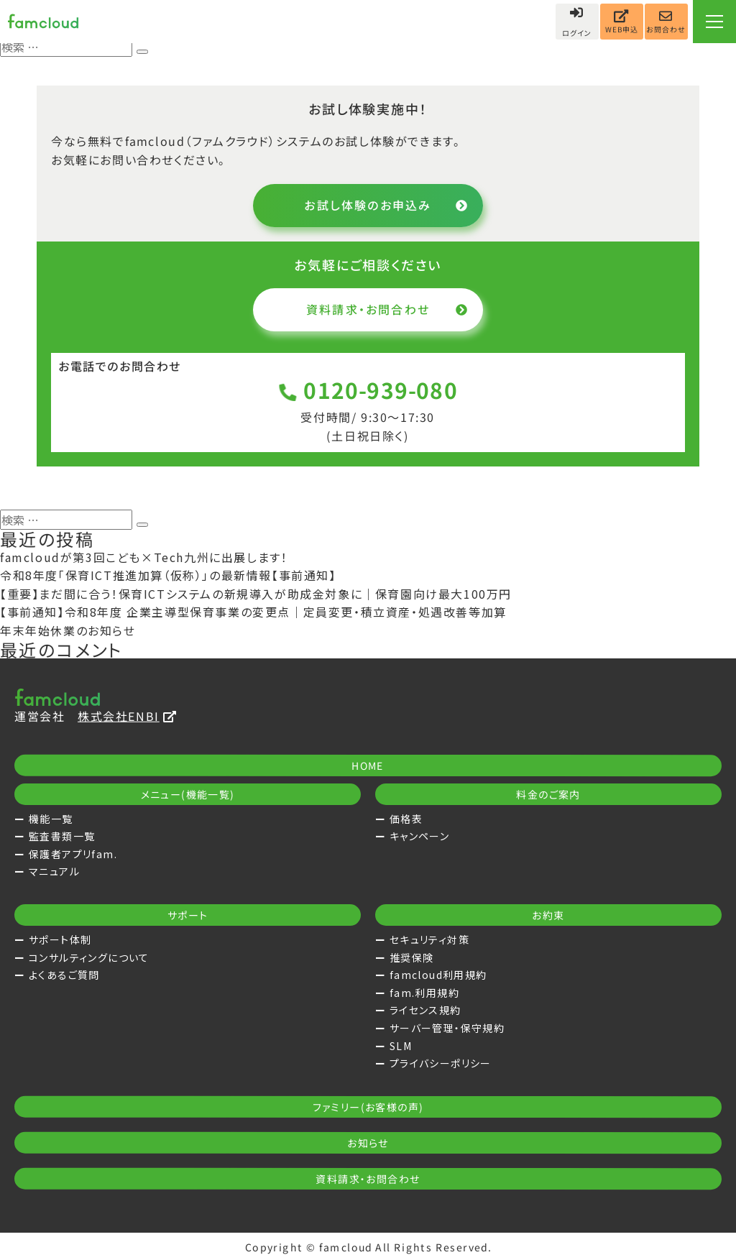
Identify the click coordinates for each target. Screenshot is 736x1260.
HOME (368, 765)
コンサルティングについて (89, 957)
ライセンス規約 (425, 1010)
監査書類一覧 (62, 836)
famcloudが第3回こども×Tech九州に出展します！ (144, 557)
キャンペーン (419, 836)
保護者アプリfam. (73, 854)
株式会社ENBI (127, 716)
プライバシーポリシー (441, 1063)
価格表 (406, 818)
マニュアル (54, 871)
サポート (187, 915)
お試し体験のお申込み (386, 204)
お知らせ (368, 1143)
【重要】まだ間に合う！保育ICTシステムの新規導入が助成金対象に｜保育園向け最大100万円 (256, 593)
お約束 (548, 915)
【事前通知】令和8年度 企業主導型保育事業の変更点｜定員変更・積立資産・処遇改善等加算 (253, 611)
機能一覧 (51, 818)
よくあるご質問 (64, 974)
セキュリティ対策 (429, 939)
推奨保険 (412, 957)
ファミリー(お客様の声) (368, 1107)
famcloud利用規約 (438, 974)
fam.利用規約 (424, 992)
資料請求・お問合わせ (387, 309)
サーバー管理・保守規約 (447, 1028)
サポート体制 (60, 939)
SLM (401, 1046)
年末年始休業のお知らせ (68, 630)
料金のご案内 (548, 794)
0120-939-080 (368, 390)
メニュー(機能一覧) (188, 794)
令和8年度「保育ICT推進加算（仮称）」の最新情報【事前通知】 (168, 575)
